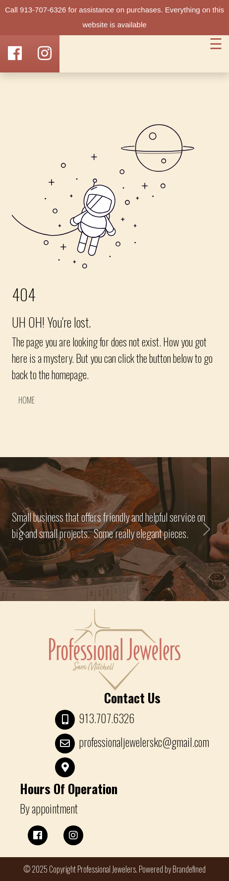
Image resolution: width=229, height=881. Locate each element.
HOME (26, 400)
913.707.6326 (106, 718)
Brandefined (189, 869)
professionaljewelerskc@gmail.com (144, 742)
